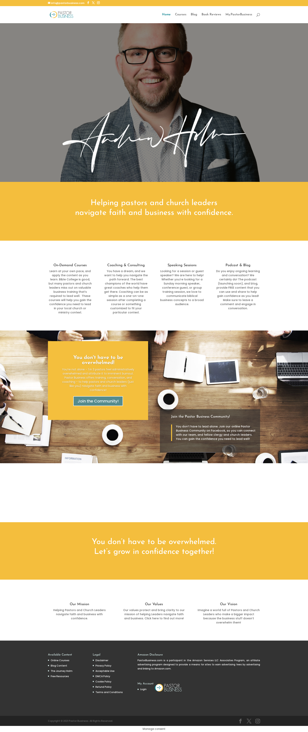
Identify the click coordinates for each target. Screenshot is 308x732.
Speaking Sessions (182, 265)
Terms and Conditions (109, 692)
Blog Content (59, 665)
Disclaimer (101, 660)
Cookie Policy (103, 681)
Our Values (154, 604)
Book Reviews (211, 14)
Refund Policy (103, 687)
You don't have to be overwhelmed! (98, 360)
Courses (180, 14)
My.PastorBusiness (239, 14)
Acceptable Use (105, 671)
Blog (194, 14)
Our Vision (228, 604)
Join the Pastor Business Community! (200, 417)
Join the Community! (98, 401)
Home (166, 14)
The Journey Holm (61, 671)
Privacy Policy (103, 665)
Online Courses (60, 660)
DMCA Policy (102, 676)
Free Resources (60, 676)
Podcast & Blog (238, 265)
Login (143, 689)
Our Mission (79, 604)
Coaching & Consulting (126, 265)
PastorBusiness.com (150, 660)
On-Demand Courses (70, 265)
